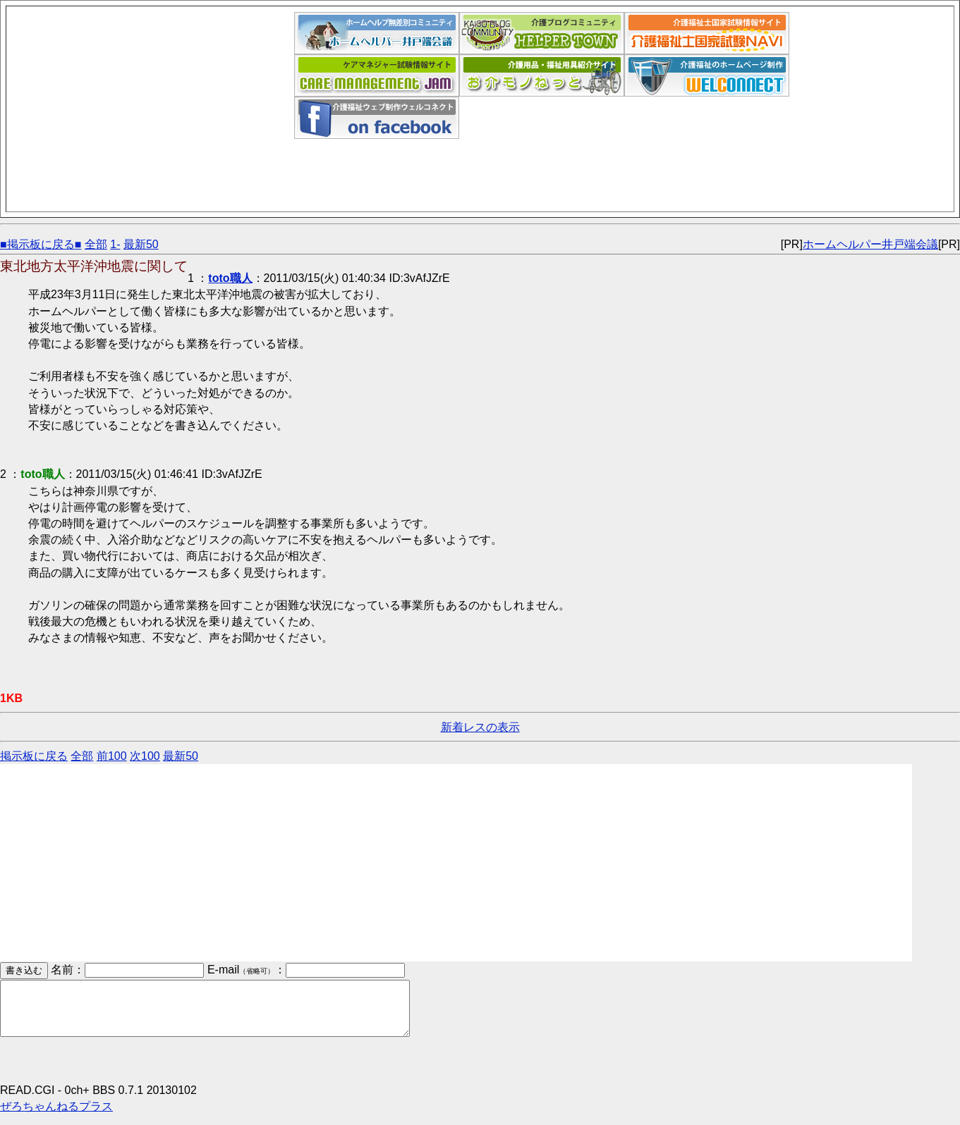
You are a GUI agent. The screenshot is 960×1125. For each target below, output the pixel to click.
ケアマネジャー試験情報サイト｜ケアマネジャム (376, 75)
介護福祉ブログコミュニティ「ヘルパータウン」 (541, 33)
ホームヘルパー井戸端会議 (376, 33)
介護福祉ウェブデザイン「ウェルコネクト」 (706, 75)
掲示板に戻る (34, 756)
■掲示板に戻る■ (40, 244)
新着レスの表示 (480, 727)
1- (115, 244)
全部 (96, 244)
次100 (145, 756)
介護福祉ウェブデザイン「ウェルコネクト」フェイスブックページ (376, 118)
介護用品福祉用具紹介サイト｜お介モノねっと (541, 75)
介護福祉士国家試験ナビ (706, 33)
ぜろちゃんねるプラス (56, 1117)
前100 (112, 756)
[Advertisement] (153, 110)
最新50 (141, 244)
